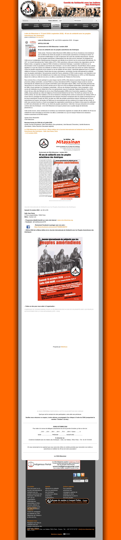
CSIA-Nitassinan (40, 37)
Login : (61, 20)
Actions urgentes (68, 486)
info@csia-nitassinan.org (86, 529)
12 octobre (30, 486)
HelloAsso (64, 347)
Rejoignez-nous (32, 521)
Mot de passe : (78, 20)
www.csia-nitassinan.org (65, 220)
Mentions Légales (56, 534)
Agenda (47, 486)
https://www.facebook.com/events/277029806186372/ (50, 227)
